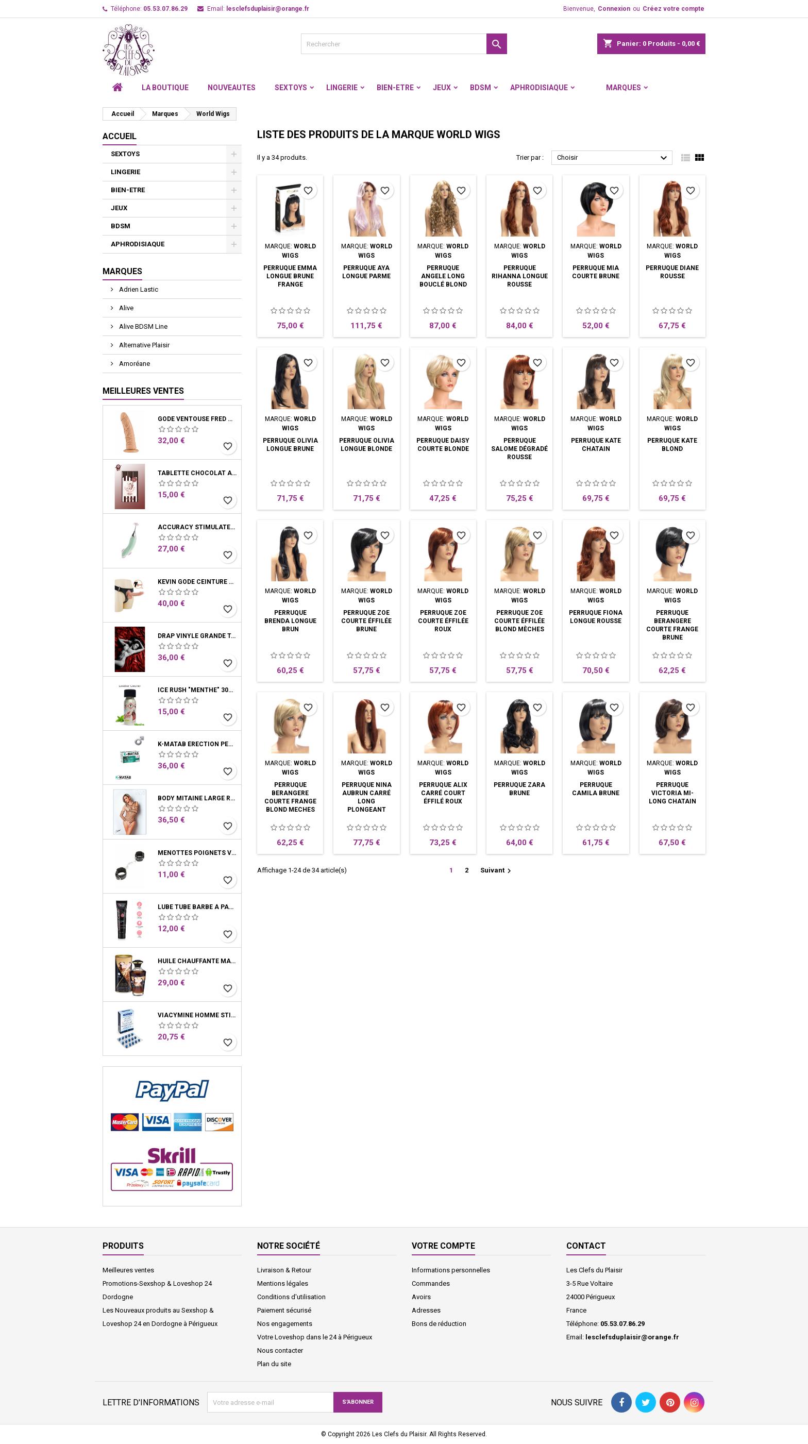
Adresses (426, 1310)
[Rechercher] (404, 43)
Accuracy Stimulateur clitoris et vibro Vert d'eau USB (197, 527)
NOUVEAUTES (232, 87)
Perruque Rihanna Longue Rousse (520, 276)
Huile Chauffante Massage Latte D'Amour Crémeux (197, 961)
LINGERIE (342, 87)
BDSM (480, 87)
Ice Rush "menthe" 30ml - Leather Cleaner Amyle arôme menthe (197, 690)
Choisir (613, 158)
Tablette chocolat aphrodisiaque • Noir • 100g (197, 473)
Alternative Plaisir (143, 345)
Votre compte (443, 1246)
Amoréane (133, 363)
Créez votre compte (673, 8)
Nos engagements (284, 1324)
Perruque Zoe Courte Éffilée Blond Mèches (519, 621)
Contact (586, 1246)
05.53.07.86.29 (165, 8)
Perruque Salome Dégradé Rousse (519, 449)
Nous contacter (280, 1350)
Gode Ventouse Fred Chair (197, 419)
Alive (125, 308)
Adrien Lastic (137, 289)
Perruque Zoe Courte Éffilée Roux (443, 621)
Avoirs (421, 1297)
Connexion (614, 8)
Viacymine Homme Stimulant (197, 1015)
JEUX (442, 87)
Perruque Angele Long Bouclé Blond (443, 276)
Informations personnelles (451, 1270)
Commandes (431, 1283)
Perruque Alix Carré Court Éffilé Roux (443, 793)
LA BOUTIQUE (165, 87)
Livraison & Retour (284, 1270)
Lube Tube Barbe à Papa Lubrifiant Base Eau (197, 907)
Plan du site (274, 1364)
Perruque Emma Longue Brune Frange (290, 276)
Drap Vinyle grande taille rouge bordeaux (197, 636)
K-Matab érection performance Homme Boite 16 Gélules (197, 744)
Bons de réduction (439, 1324)
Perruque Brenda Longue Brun (290, 621)
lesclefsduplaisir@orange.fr (267, 8)
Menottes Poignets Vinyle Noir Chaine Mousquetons (197, 853)
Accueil (120, 136)
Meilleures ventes (128, 1270)
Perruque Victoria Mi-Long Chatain (672, 793)
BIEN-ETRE (395, 87)
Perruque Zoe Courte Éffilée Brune (366, 621)
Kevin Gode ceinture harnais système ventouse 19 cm (197, 582)
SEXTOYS (291, 87)
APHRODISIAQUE (539, 87)
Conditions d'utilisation (291, 1297)
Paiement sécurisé (284, 1310)
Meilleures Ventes (143, 391)
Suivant (497, 871)
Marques (623, 87)
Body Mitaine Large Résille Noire (197, 798)
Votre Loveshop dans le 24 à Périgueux (314, 1337)
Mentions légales (282, 1283)
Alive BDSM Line (142, 326)
